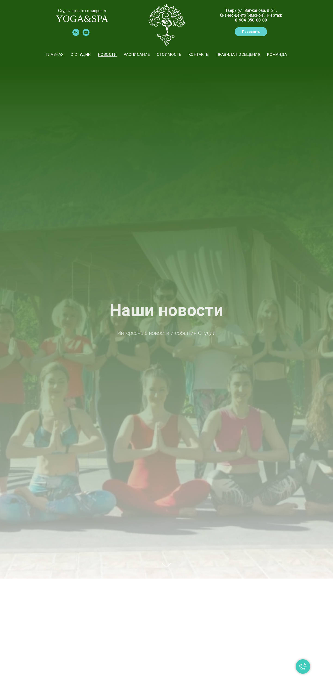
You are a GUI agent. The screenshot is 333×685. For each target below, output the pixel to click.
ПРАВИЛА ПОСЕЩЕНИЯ (238, 54)
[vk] (75, 35)
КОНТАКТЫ (199, 54)
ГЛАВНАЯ (55, 54)
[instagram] (86, 35)
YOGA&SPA (82, 18)
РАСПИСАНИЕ (137, 54)
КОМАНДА (277, 54)
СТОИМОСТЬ (169, 54)
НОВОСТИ (107, 54)
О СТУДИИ (81, 54)
